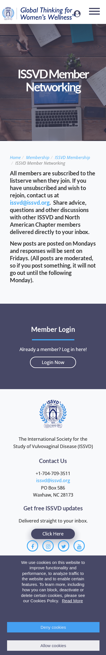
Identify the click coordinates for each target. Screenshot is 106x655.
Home (15, 157)
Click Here (53, 534)
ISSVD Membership (72, 157)
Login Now (53, 362)
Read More (72, 600)
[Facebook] (32, 546)
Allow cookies (53, 645)
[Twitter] (63, 546)
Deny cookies (53, 627)
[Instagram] (48, 546)
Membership (37, 157)
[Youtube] (79, 546)
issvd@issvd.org (29, 202)
